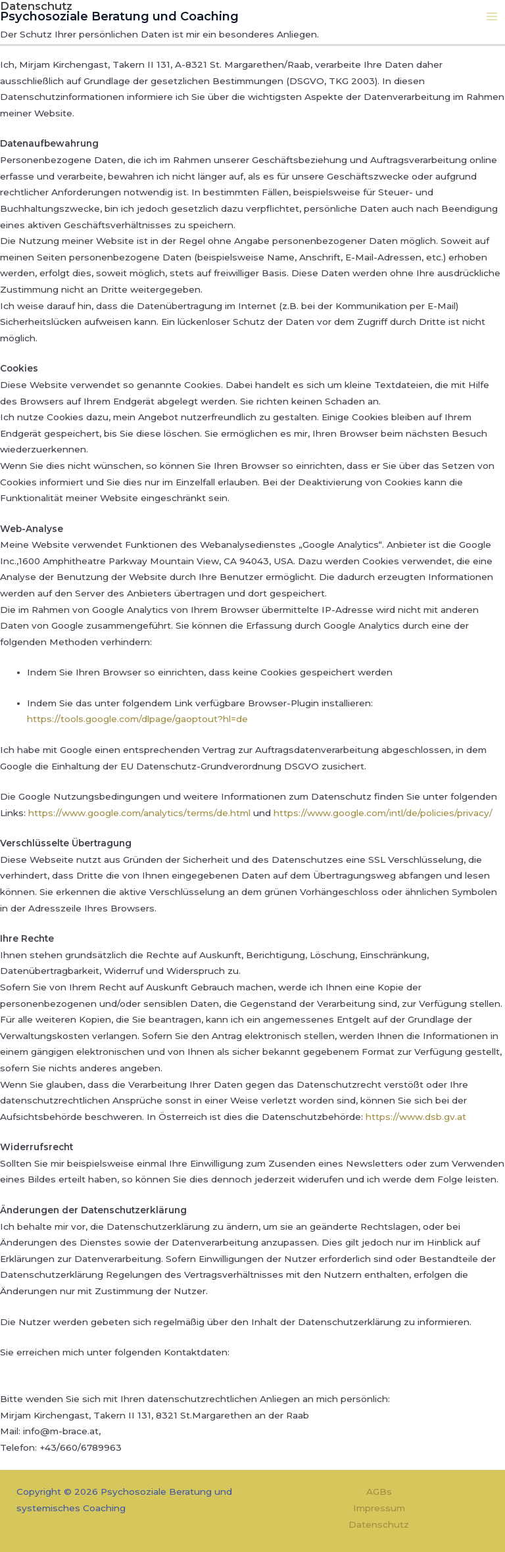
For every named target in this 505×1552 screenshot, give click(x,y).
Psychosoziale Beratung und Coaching (108, 15)
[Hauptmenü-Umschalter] (492, 15)
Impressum (379, 1508)
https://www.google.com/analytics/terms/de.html (139, 813)
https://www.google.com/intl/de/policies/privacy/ (383, 813)
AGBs (379, 1491)
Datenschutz (379, 1524)
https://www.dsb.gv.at (416, 1116)
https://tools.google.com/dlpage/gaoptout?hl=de (137, 719)
